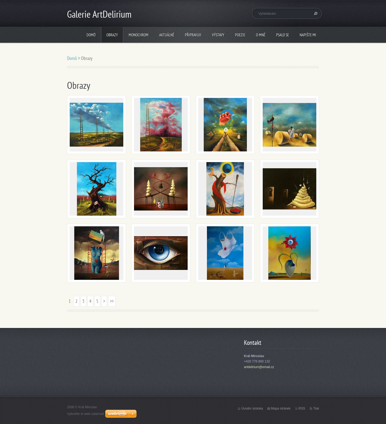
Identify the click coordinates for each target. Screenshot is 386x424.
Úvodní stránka (252, 408)
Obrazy (112, 34)
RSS (302, 408)
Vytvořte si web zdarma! (85, 414)
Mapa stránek (281, 408)
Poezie (240, 34)
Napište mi (308, 34)
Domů (91, 34)
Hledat (315, 13)
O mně (260, 34)
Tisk (316, 408)
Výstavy (218, 34)
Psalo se (282, 34)
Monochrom (139, 34)
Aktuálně (166, 34)
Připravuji (193, 34)
